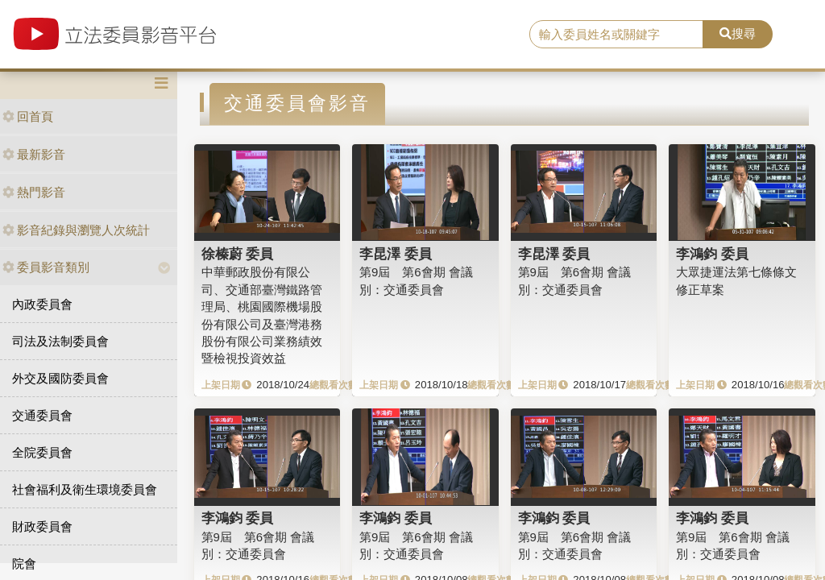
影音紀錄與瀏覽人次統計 (76, 230)
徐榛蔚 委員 (237, 253)
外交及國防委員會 (60, 378)
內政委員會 (42, 304)
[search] (616, 34)
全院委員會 (42, 452)
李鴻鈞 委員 (712, 253)
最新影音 (33, 154)
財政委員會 (42, 526)
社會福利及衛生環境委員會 (84, 489)
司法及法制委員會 (60, 341)
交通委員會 (42, 415)
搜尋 (737, 33)
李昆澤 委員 (395, 253)
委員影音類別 (45, 267)
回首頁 (27, 116)
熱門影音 (33, 192)
